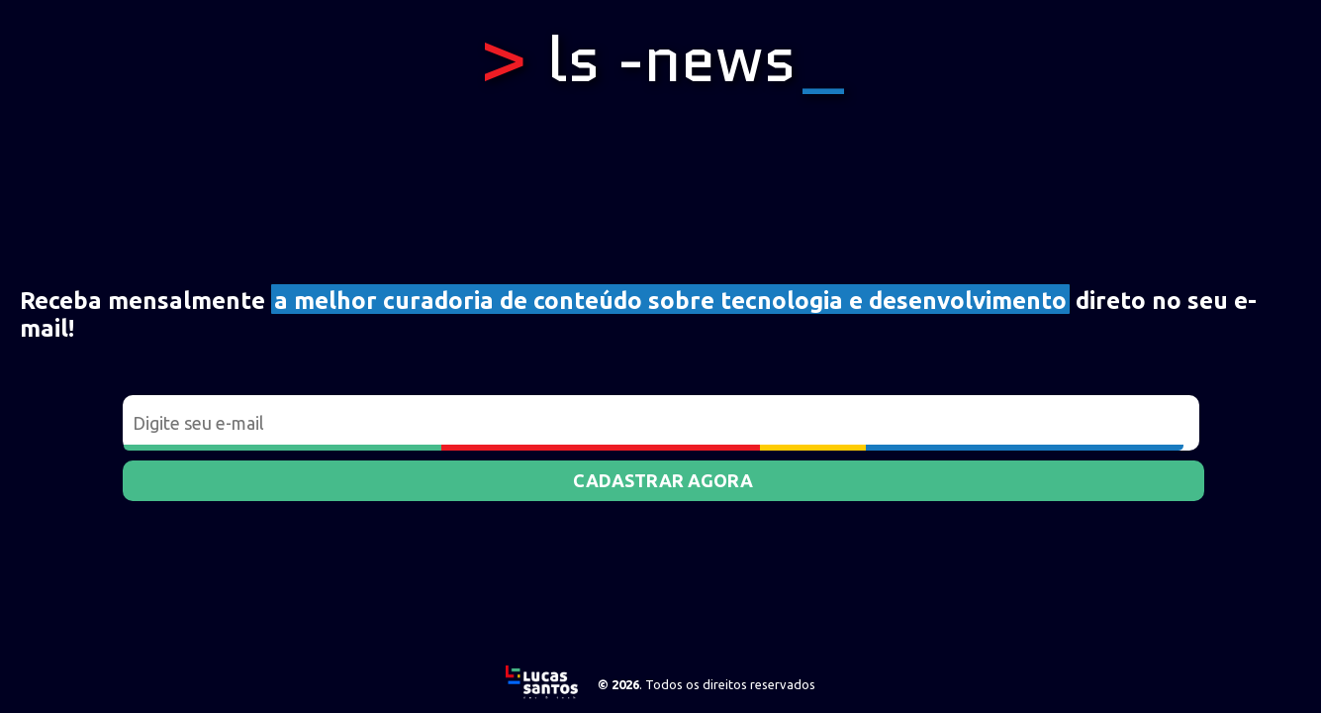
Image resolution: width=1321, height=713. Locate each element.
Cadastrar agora (663, 480)
